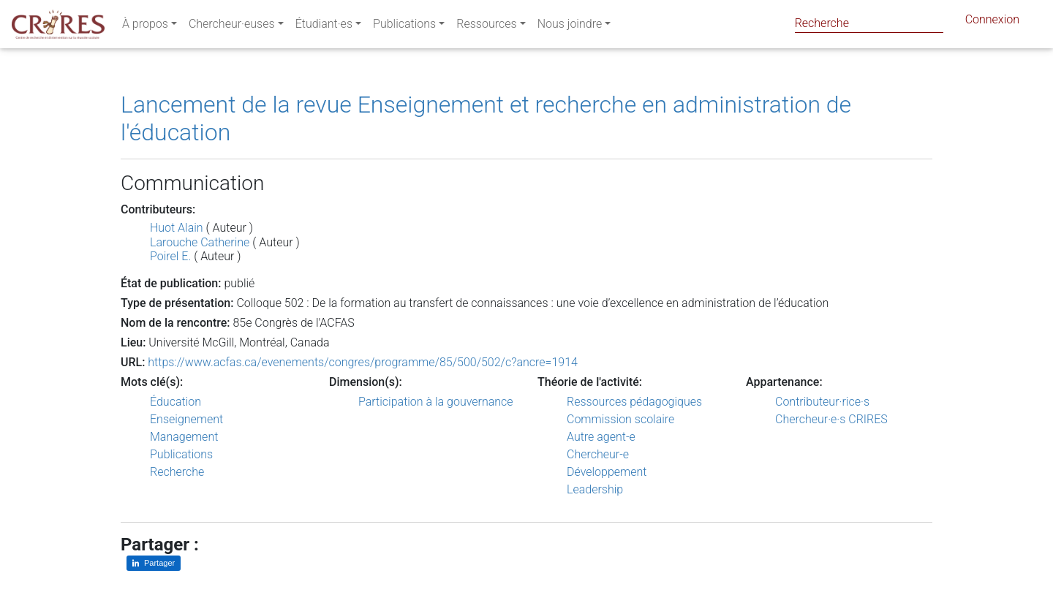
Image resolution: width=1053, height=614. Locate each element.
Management (184, 437)
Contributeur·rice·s (822, 402)
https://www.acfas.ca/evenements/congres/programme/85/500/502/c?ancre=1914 (363, 362)
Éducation (175, 402)
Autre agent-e (601, 437)
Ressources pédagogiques (634, 402)
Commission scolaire (620, 419)
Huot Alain (176, 228)
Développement (607, 472)
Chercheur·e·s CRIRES (831, 419)
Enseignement (186, 419)
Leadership (595, 489)
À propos (145, 27)
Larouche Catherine (199, 242)
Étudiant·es (323, 27)
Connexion (992, 22)
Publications (404, 27)
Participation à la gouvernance (435, 402)
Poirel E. (170, 256)
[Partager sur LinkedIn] (154, 563)
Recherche (177, 472)
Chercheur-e (598, 454)
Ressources (486, 27)
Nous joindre (570, 27)
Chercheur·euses (232, 27)
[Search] (869, 23)
